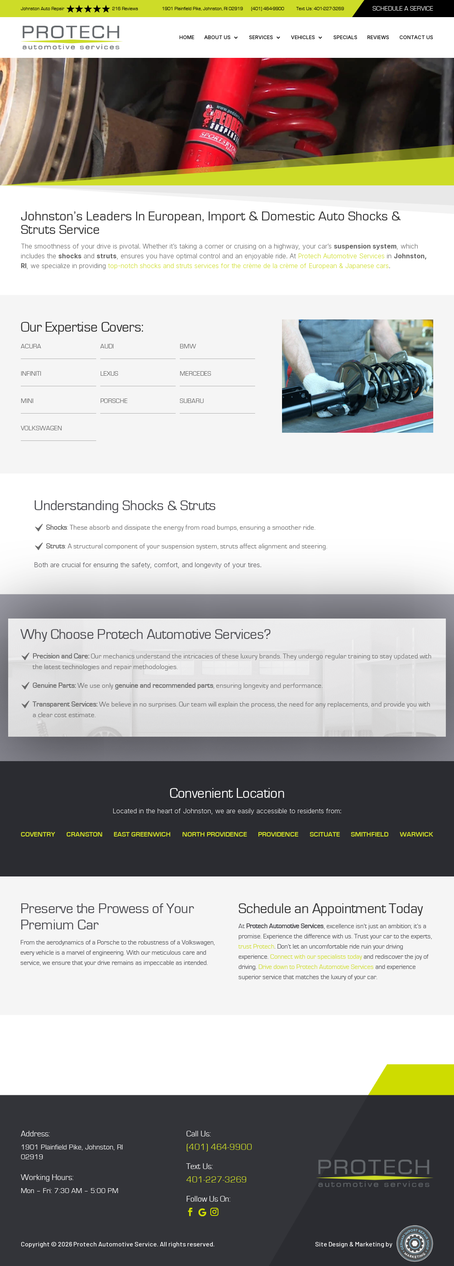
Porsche (114, 401)
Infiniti (31, 373)
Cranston (84, 834)
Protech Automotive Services (341, 256)
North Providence (214, 834)
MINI (27, 401)
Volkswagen (41, 428)
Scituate (325, 834)
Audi (107, 346)
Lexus (109, 373)
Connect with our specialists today (316, 956)
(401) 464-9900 (267, 8)
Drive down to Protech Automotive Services (316, 967)
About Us (217, 37)
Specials (345, 37)
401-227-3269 (216, 1180)
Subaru (192, 401)
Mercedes (195, 373)
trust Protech (256, 946)
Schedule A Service (402, 8)
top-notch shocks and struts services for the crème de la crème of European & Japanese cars (248, 266)
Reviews (378, 37)
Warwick (416, 834)
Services (261, 37)
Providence (278, 834)
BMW (188, 346)
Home (186, 37)
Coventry (38, 834)
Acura (31, 346)
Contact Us (416, 37)
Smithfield (369, 834)
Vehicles (303, 37)
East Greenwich (142, 834)
